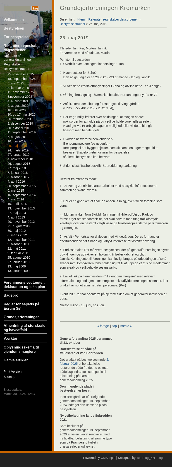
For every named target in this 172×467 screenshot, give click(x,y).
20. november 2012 (21, 221)
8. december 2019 (20, 123)
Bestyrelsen (14, 28)
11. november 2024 (21, 92)
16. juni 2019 (16, 141)
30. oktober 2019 (19, 128)
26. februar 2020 (19, 119)
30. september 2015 (21, 186)
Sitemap (9, 377)
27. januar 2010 (18, 262)
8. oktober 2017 (18, 177)
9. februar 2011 (18, 253)
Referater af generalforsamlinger (18, 57)
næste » (126, 326)
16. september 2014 (21, 195)
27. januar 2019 (18, 154)
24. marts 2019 (18, 150)
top (114, 326)
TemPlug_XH (145, 458)
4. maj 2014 (15, 199)
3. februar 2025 (18, 88)
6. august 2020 (18, 105)
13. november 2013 (21, 208)
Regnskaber (12, 64)
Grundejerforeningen (22, 317)
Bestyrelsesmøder (16, 69)
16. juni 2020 (16, 110)
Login (161, 458)
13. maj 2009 (16, 266)
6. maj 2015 (15, 190)
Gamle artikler (16, 360)
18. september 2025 (21, 79)
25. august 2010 (18, 257)
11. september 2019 (21, 132)
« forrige (103, 326)
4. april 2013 (16, 217)
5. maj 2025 (15, 83)
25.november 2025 (20, 74)
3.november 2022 (19, 96)
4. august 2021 (18, 101)
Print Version (13, 371)
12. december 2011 (21, 240)
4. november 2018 (20, 159)
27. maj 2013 (16, 213)
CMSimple (108, 458)
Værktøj (10, 338)
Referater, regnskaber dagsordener (113, 19)
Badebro (11, 295)
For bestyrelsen (17, 37)
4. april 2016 (16, 181)
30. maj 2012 (16, 230)
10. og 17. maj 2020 (21, 114)
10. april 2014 (17, 204)
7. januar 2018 (17, 172)
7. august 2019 (18, 137)
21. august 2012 (18, 226)
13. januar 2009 (18, 271)
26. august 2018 (18, 163)
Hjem (81, 19)
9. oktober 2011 (18, 244)
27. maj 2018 (16, 168)
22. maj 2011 (16, 248)
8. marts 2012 (17, 235)
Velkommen (14, 20)
